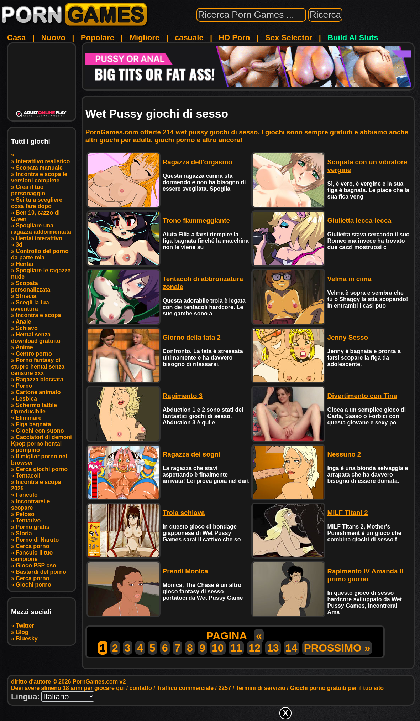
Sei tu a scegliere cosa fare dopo (36, 203)
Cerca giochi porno (42, 469)
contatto (141, 688)
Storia (24, 533)
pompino (28, 450)
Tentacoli (28, 476)
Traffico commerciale (185, 688)
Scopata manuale (39, 168)
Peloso (25, 514)
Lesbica (26, 399)
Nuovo (53, 37)
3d (19, 245)
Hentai (24, 264)
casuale (189, 37)
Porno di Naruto (37, 540)
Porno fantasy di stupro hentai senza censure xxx (37, 366)
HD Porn (234, 37)
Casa (16, 37)
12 (255, 648)
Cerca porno (32, 546)
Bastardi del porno (41, 572)
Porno (24, 386)
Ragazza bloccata (39, 379)
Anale (23, 322)
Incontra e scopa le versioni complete (39, 177)
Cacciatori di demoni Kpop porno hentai (41, 440)
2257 (224, 688)
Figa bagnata (33, 424)
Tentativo (28, 520)
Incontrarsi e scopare (30, 504)
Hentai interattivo (39, 238)
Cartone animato (38, 392)
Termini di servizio (260, 688)
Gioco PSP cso (36, 565)
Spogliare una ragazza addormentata (41, 228)
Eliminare (28, 418)
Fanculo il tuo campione (32, 556)
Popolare (97, 37)
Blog (22, 632)
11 (236, 648)
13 (273, 648)
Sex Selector (288, 37)
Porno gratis (32, 527)
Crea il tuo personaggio (28, 190)
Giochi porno (33, 585)
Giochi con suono (40, 431)
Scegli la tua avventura (30, 305)
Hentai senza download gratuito (36, 337)
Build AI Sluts (352, 37)
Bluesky (26, 638)
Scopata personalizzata (30, 286)
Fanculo (26, 495)
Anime (24, 347)
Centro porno (34, 354)
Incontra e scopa (38, 315)
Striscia (26, 296)
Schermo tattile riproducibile (34, 408)
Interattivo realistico (43, 161)
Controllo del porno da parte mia (40, 254)
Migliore (144, 37)
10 (218, 648)
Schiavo (26, 328)
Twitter (25, 626)
